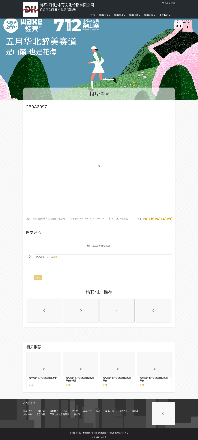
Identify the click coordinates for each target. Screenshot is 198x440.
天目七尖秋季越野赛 (59, 414)
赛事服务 (119, 15)
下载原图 (122, 218)
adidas (75, 410)
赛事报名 (104, 15)
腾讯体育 (123, 410)
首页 (92, 15)
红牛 (98, 410)
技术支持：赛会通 (99, 437)
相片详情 (99, 94)
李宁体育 (41, 414)
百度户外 (27, 410)
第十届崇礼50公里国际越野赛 (43, 378)
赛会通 (77, 414)
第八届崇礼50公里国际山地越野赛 (117, 379)
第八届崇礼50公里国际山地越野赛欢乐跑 (80, 379)
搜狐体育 (54, 410)
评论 (38, 278)
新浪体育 (109, 410)
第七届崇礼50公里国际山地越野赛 (154, 379)
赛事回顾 (149, 15)
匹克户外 (87, 410)
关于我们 (164, 15)
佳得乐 (135, 410)
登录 (165, 3)
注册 (173, 3)
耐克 (65, 410)
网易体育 (41, 410)
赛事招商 (134, 15)
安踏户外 (27, 414)
